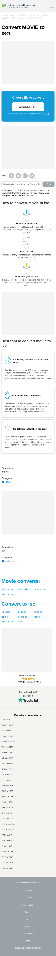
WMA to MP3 (7, 747)
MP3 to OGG (7, 758)
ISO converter (18, 18)
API (28, 919)
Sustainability (28, 934)
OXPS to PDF (7, 852)
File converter (7, 15)
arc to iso (22, 621)
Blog (28, 941)
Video (32, 15)
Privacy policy (28, 905)
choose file (28, 107)
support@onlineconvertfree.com (28, 948)
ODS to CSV (7, 863)
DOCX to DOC (8, 824)
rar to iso (38, 612)
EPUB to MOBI (8, 741)
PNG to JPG (7, 802)
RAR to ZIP (6, 753)
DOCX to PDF (7, 829)
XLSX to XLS (7, 819)
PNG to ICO (6, 846)
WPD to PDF (7, 857)
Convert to (18, 604)
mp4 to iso (39, 617)
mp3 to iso (22, 617)
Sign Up (46, 114)
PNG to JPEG (7, 808)
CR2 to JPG (6, 780)
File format (28, 898)
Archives (22, 15)
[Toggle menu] (52, 6)
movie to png (7, 589)
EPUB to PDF (7, 736)
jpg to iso (22, 612)
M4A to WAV (7, 764)
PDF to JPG (6, 835)
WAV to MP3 (7, 725)
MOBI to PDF (7, 785)
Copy (49, 184)
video (8, 482)
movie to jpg (23, 589)
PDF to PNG (7, 841)
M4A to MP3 (7, 731)
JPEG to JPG (7, 775)
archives (9, 561)
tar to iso (5, 617)
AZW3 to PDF (7, 797)
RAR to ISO (6, 769)
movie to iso (7, 594)
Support (28, 912)
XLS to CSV (6, 813)
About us (28, 891)
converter (20, 581)
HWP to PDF (7, 868)
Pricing (28, 926)
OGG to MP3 (7, 791)
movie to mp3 (40, 589)
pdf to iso (5, 612)
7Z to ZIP (5, 720)
